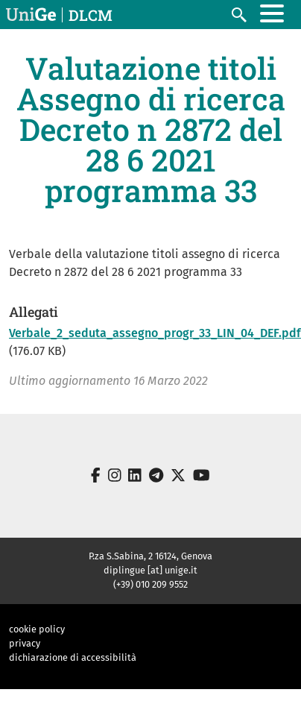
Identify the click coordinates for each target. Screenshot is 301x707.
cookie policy (37, 629)
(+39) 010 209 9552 (150, 584)
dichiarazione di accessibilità (72, 657)
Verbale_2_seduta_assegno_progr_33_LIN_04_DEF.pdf (155, 333)
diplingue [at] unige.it (150, 570)
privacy (24, 643)
